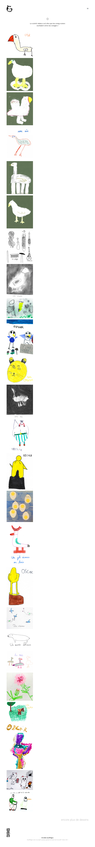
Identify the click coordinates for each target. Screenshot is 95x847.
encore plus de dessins (74, 819)
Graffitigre (50, 838)
